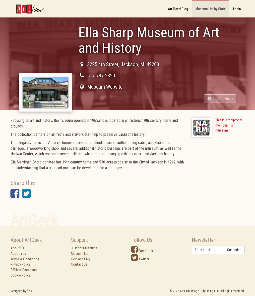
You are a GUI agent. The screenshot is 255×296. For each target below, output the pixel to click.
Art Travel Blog (178, 9)
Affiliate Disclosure (24, 270)
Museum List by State (210, 9)
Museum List (80, 253)
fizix (29, 291)
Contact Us (79, 264)
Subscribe (234, 250)
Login (237, 9)
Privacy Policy (20, 264)
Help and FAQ (80, 259)
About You (18, 253)
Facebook (142, 251)
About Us (17, 248)
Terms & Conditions (24, 259)
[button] (220, 98)
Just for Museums (84, 248)
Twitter (140, 259)
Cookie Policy (20, 275)
